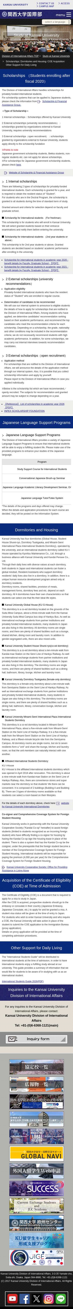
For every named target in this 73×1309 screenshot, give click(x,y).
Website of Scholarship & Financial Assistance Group (36, 172)
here (18, 164)
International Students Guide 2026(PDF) (23, 981)
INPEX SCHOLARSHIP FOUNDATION (24, 411)
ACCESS (65, 3)
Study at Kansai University (56, 56)
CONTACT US (46, 3)
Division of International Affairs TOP (20, 56)
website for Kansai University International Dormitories (35, 805)
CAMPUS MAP (46, 6)
